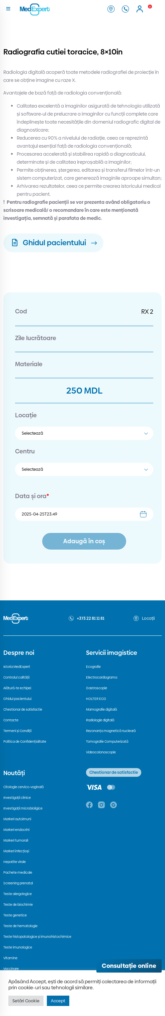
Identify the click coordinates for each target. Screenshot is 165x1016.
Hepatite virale (14, 862)
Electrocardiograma (101, 677)
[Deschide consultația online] (129, 966)
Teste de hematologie (20, 926)
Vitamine (10, 958)
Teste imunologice (17, 947)
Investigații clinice (17, 797)
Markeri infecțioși (16, 851)
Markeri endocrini (16, 830)
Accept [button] (58, 1001)
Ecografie (93, 667)
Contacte (10, 720)
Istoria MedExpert (16, 667)
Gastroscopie (96, 688)
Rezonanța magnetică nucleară (111, 731)
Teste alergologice (17, 894)
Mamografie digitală (101, 709)
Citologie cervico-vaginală (23, 787)
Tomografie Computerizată (107, 741)
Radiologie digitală (100, 720)
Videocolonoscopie (101, 752)
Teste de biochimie (18, 904)
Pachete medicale (17, 872)
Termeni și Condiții (17, 731)
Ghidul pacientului (17, 699)
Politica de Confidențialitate (24, 741)
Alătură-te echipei (17, 688)
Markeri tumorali (15, 840)
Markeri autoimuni (17, 819)
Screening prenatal (18, 883)
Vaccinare (11, 969)
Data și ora (32, 496)
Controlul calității (16, 677)
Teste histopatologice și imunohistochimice (37, 936)
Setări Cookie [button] (25, 1001)
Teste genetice (15, 915)
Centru (25, 451)
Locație (26, 415)
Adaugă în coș (84, 541)
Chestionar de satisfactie (22, 709)
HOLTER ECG (96, 699)
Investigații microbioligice (23, 808)
